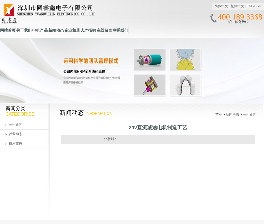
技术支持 (15, 143)
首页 (218, 114)
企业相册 (72, 30)
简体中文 (221, 6)
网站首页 (8, 30)
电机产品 (40, 30)
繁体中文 (237, 6)
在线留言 (104, 30)
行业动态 (15, 134)
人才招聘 (88, 30)
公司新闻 (15, 124)
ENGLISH (254, 6)
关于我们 (24, 30)
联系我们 (120, 30)
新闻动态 (56, 30)
